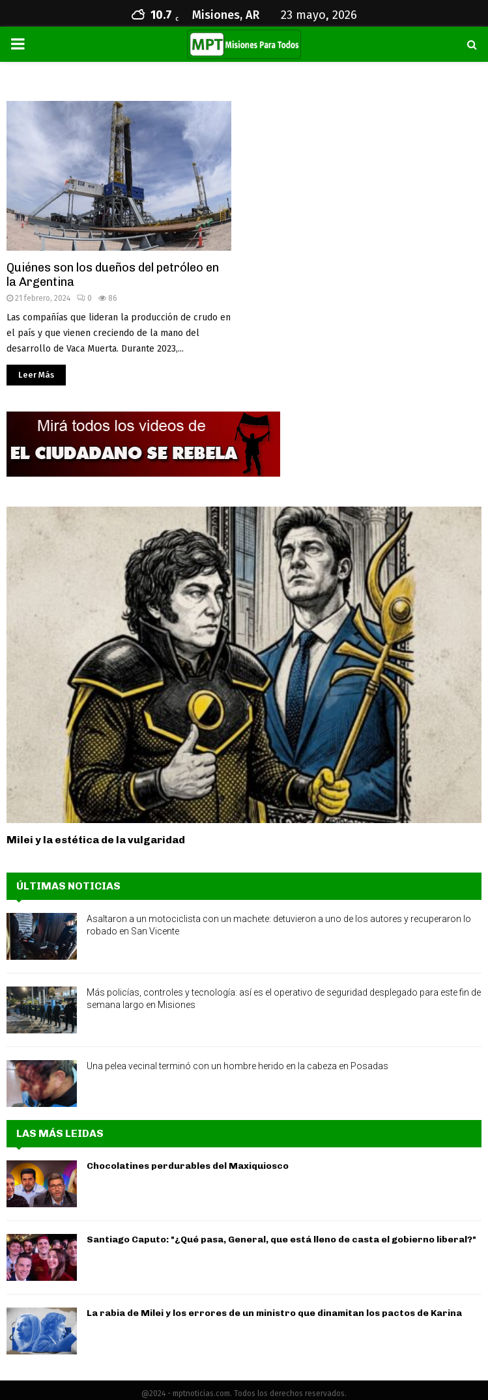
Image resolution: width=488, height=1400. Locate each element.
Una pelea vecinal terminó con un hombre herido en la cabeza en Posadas (237, 1066)
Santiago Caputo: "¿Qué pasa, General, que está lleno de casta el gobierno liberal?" (281, 1239)
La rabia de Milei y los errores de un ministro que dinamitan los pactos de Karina (274, 1313)
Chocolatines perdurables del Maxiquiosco (188, 1165)
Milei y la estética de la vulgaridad (96, 839)
